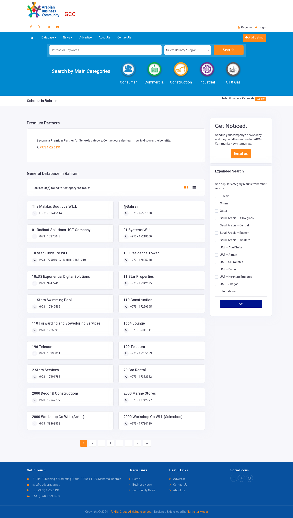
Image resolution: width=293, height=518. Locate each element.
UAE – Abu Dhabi (231, 247)
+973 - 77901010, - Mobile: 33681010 (62, 259)
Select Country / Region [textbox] (181, 50)
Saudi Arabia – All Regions (237, 218)
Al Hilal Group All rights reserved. (131, 511)
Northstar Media (197, 511)
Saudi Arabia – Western (235, 240)
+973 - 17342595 (140, 283)
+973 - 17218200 (140, 236)
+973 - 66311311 (140, 330)
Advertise (85, 37)
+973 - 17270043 (49, 236)
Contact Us (124, 37)
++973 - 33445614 (50, 213)
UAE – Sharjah (229, 284)
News (67, 37)
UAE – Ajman (228, 254)
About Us (104, 37)
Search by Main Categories (81, 71)
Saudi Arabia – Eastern (234, 232)
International (228, 291)
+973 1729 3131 (49, 147)
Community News (142, 490)
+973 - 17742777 (49, 400)
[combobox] (187, 50)
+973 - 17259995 (140, 306)
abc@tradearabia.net (43, 484)
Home (134, 479)
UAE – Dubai (228, 269)
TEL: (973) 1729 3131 (43, 490)
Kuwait (224, 196)
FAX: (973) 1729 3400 (43, 496)
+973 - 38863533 (49, 423)
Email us (241, 153)
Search (228, 50)
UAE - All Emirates (231, 262)
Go (241, 303)
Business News (140, 484)
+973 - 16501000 (140, 213)
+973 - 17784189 (140, 423)
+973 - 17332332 (140, 376)
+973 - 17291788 (49, 376)
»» (146, 443)
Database (49, 37)
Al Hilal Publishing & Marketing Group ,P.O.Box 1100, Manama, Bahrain (74, 479)
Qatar (223, 210)
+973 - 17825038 (140, 259)
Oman (224, 203)
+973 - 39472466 (49, 283)
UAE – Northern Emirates (236, 276)
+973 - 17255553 (140, 353)
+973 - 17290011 (49, 353)
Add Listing (254, 37)
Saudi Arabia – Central (234, 225)
